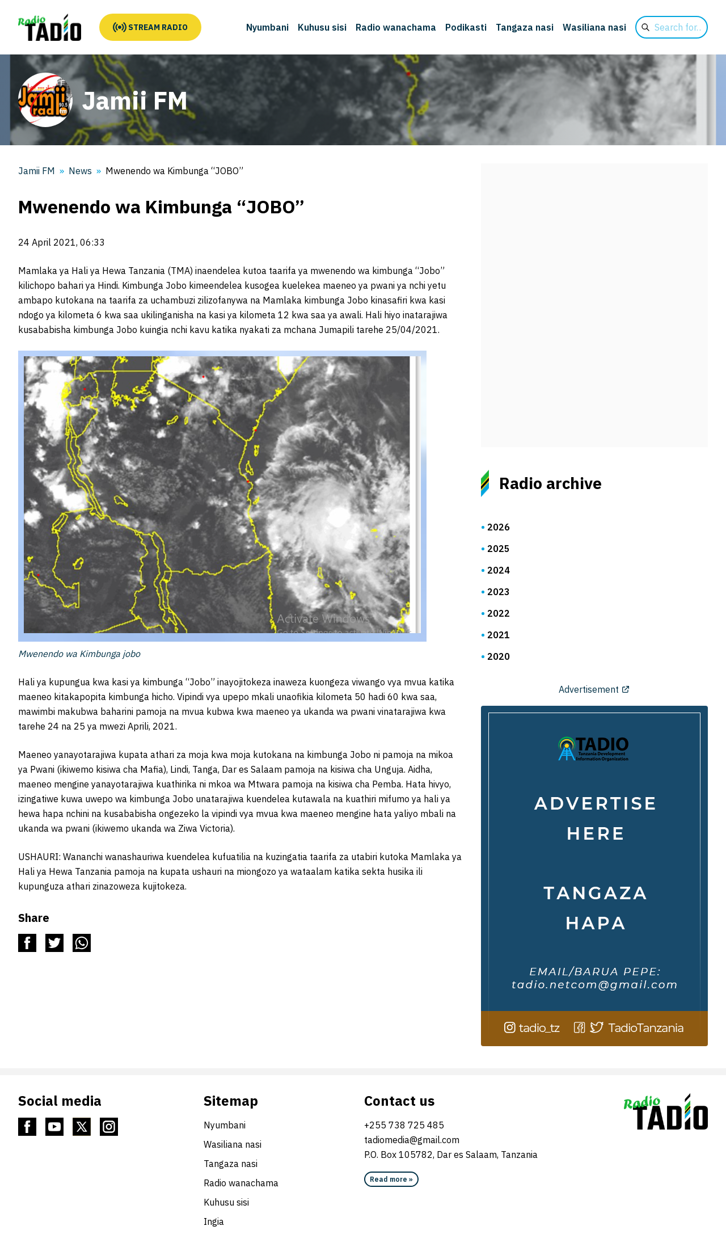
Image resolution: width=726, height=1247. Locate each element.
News (80, 170)
